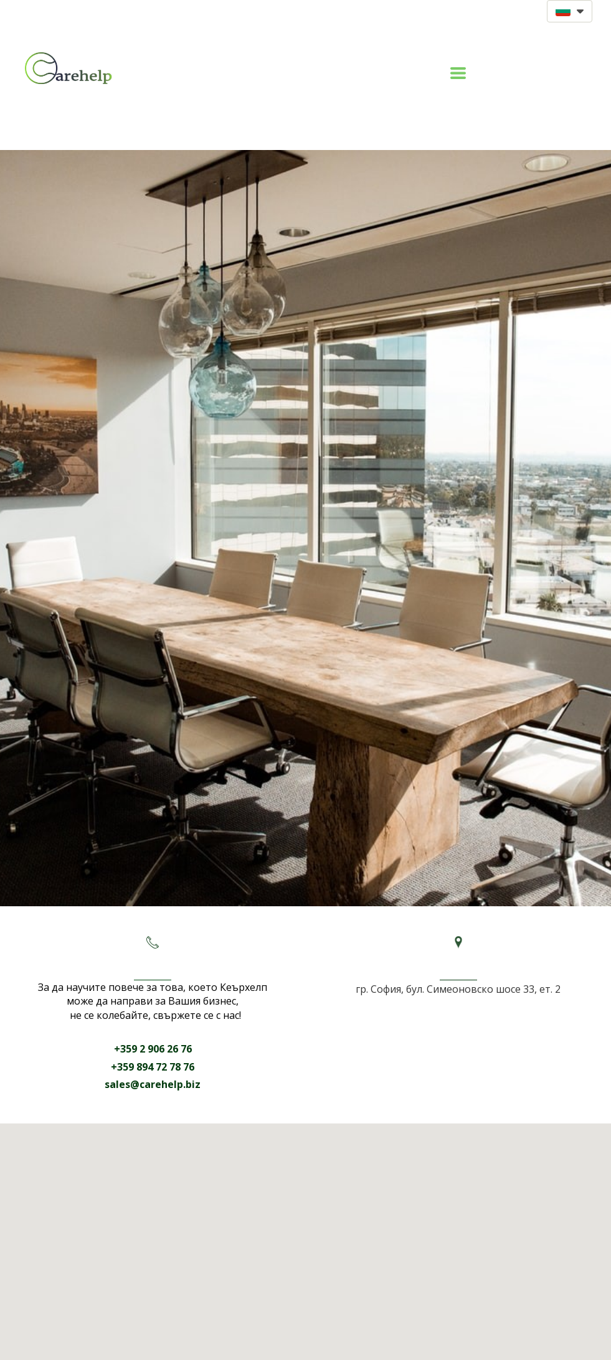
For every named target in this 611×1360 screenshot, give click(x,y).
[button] (569, 11)
